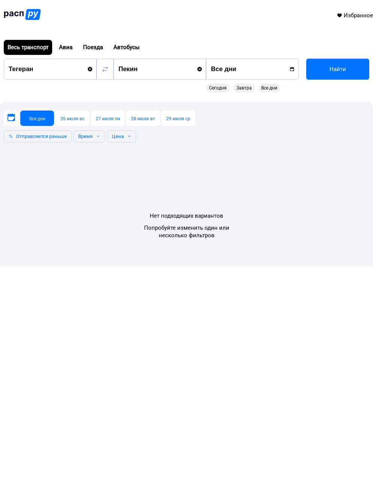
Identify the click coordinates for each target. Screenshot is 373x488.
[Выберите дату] (11, 118)
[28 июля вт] (143, 118)
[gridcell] (252, 120)
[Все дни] (37, 118)
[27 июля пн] (108, 118)
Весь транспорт (28, 47)
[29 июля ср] (178, 118)
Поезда (93, 47)
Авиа (65, 47)
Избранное (355, 15)
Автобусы (126, 47)
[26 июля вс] (72, 118)
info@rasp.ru (30, 449)
